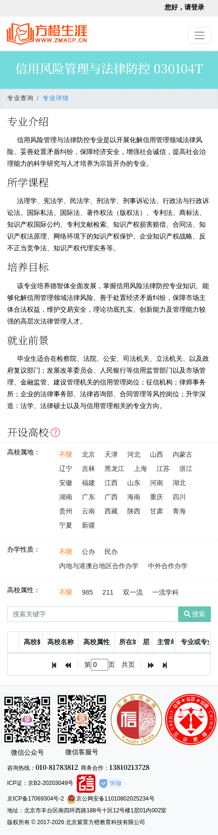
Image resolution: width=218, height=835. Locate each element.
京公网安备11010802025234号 (110, 798)
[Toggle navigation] (199, 35)
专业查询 (20, 98)
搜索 (195, 614)
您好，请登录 (184, 7)
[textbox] (99, 665)
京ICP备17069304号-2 (35, 798)
